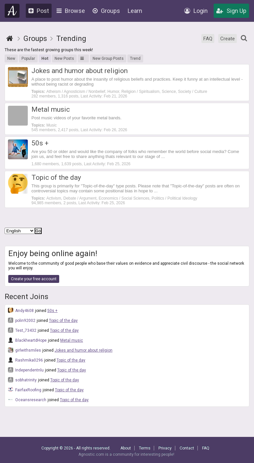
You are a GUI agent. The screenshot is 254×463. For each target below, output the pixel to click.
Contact (187, 448)
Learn (135, 10)
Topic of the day (63, 320)
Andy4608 (21, 310)
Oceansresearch (27, 399)
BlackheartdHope (27, 340)
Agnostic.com (12, 11)
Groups (106, 10)
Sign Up (231, 10)
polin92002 (21, 320)
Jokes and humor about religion (83, 350)
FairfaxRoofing (24, 389)
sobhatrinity (22, 379)
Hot (44, 58)
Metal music (71, 340)
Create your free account (34, 279)
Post (38, 10)
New (11, 58)
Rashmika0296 (25, 360)
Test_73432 (22, 330)
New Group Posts (108, 58)
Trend (135, 58)
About (125, 448)
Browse (71, 10)
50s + (52, 310)
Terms (144, 448)
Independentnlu (26, 369)
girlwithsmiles (24, 350)
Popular (28, 58)
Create (227, 39)
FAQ (207, 39)
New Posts (64, 58)
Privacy (165, 448)
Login (196, 10)
